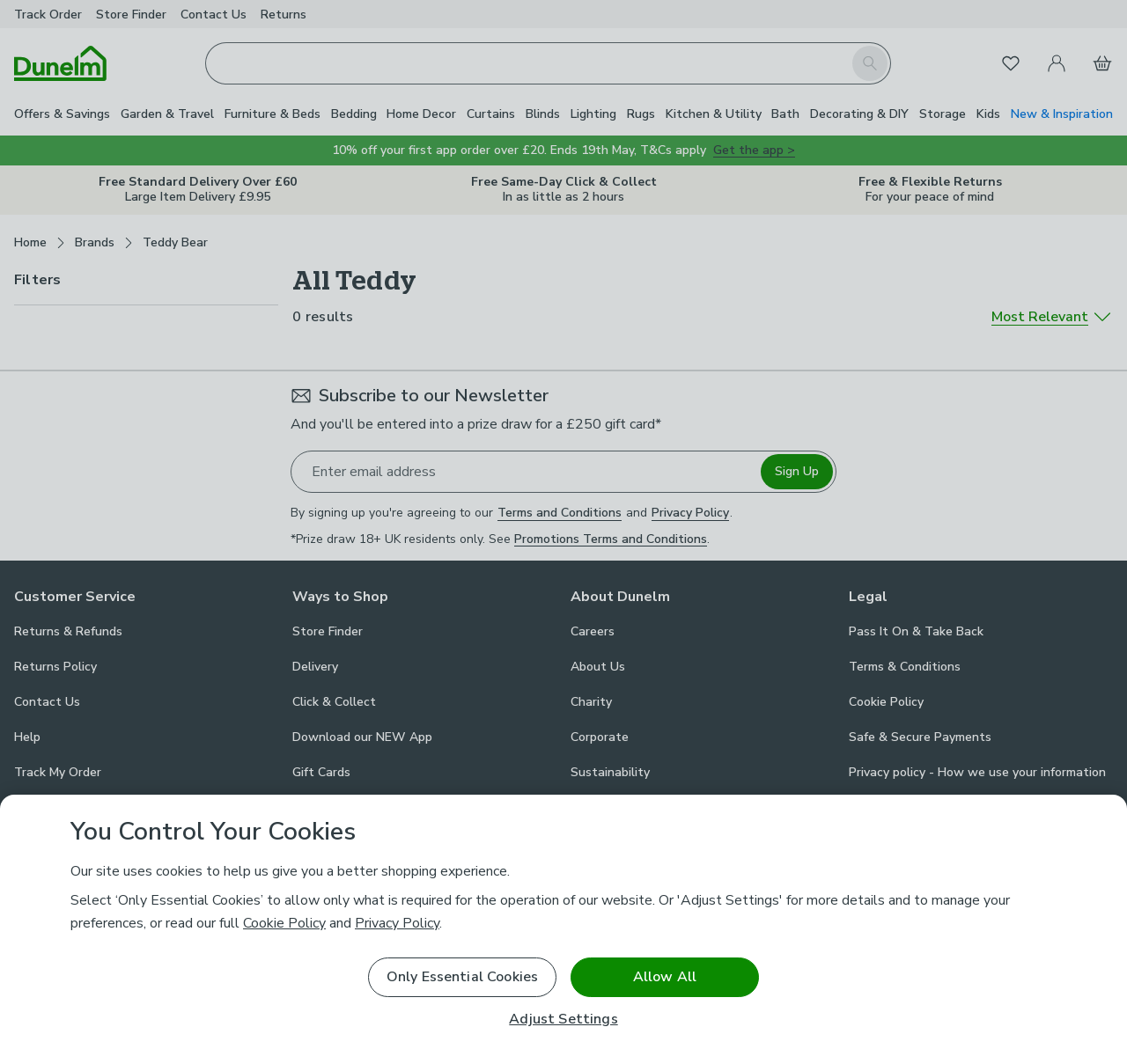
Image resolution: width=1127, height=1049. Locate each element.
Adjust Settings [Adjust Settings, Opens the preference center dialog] (563, 1019)
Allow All (664, 977)
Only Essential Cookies (463, 977)
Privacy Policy (397, 923)
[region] (563, 922)
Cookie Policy (284, 923)
